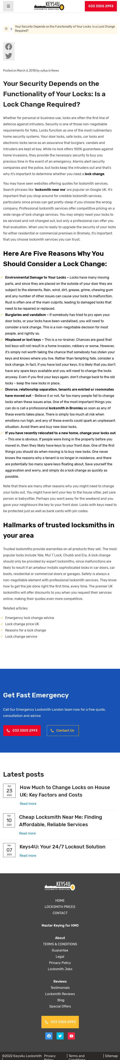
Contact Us (62, 731)
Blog (60, 1000)
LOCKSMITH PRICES (60, 907)
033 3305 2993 (100, 6)
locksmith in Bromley (59, 408)
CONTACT (60, 913)
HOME (60, 901)
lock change (64, 174)
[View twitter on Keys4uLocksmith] (9, 55)
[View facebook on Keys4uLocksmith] (9, 46)
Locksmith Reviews (60, 994)
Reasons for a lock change (25, 630)
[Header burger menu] (8, 6)
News (56, 70)
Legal (60, 957)
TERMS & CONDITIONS (60, 944)
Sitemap (111, 1056)
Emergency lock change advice (29, 618)
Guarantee (60, 950)
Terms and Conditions (85, 1056)
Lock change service (21, 636)
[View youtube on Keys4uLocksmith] (71, 1035)
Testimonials (60, 988)
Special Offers (60, 1006)
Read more (28, 804)
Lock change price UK (21, 624)
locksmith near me (50, 190)
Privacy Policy (60, 963)
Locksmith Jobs (60, 969)
